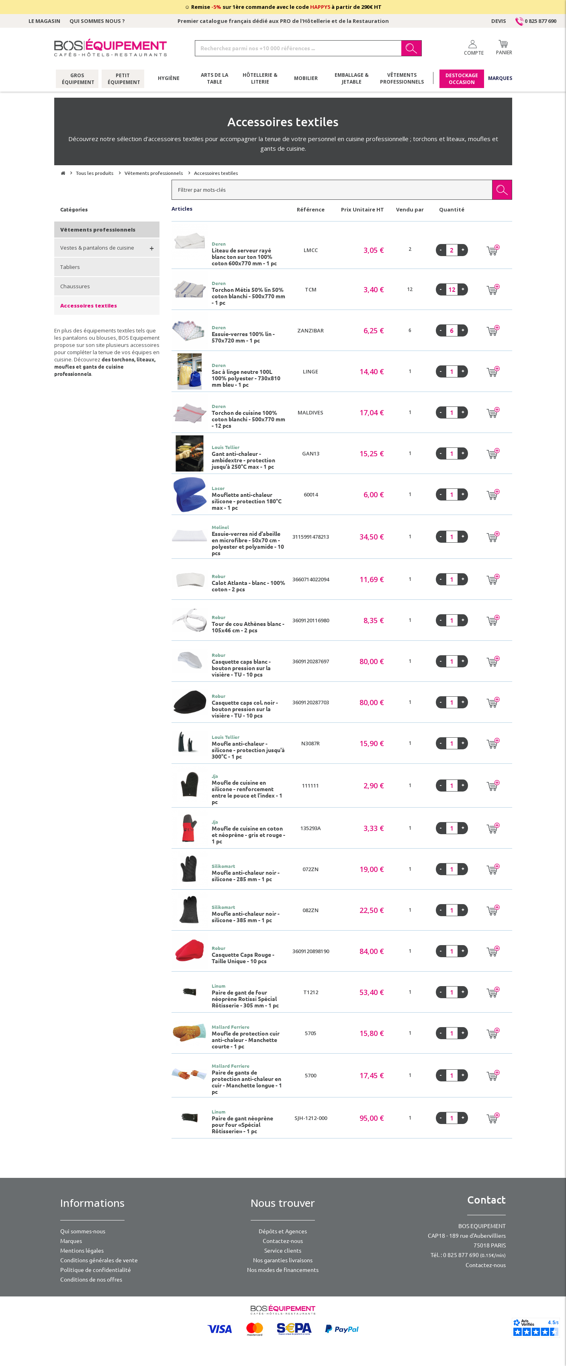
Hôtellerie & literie (260, 78)
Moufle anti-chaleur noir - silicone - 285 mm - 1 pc (246, 876)
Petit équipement (122, 78)
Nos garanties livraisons (283, 1260)
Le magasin (44, 21)
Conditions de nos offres (91, 1279)
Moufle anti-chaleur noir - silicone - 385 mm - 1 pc (246, 917)
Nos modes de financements (283, 1270)
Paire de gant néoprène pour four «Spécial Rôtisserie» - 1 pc (242, 1124)
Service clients (282, 1250)
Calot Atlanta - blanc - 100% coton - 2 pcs (248, 586)
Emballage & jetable (352, 78)
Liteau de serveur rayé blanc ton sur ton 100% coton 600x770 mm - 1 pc (244, 257)
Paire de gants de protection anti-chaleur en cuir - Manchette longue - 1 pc (247, 1082)
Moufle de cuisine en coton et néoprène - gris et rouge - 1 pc (248, 835)
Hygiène (169, 78)
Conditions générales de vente (99, 1260)
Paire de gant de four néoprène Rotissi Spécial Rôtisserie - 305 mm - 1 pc (245, 999)
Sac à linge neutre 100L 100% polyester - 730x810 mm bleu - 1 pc (246, 378)
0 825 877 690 (535, 21)
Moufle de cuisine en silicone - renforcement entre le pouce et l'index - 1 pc (247, 792)
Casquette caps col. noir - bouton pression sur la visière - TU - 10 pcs (245, 709)
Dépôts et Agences (283, 1231)
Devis (498, 21)
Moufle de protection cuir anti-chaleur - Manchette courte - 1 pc (246, 1040)
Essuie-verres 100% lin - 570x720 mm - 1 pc (243, 337)
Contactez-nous (283, 1241)
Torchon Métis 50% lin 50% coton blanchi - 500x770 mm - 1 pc (248, 296)
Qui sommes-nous (82, 1231)
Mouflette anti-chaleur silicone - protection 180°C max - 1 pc (247, 501)
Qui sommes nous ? (97, 21)
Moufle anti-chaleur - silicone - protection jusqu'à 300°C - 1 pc (248, 750)
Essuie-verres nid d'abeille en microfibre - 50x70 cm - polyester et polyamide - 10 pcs (248, 543)
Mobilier (306, 78)
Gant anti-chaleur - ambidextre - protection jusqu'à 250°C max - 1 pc (243, 460)
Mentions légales (82, 1250)
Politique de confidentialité (95, 1270)
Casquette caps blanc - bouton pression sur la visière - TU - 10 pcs (241, 668)
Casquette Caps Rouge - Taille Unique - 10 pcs (243, 958)
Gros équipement (77, 78)
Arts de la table (214, 78)
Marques (500, 78)
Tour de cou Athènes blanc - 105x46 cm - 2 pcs (248, 627)
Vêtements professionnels (402, 78)
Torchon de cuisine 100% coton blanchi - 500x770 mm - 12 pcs (248, 419)
